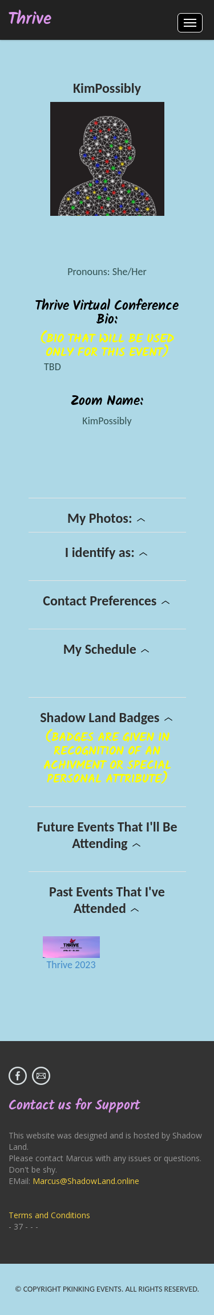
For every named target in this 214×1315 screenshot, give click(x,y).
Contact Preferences (107, 600)
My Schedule (107, 649)
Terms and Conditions (49, 1215)
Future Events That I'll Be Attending (107, 834)
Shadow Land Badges (107, 717)
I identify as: (107, 552)
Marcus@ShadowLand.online (86, 1180)
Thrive (30, 19)
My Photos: (107, 518)
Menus (190, 22)
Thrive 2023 (70, 964)
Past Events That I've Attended (107, 899)
